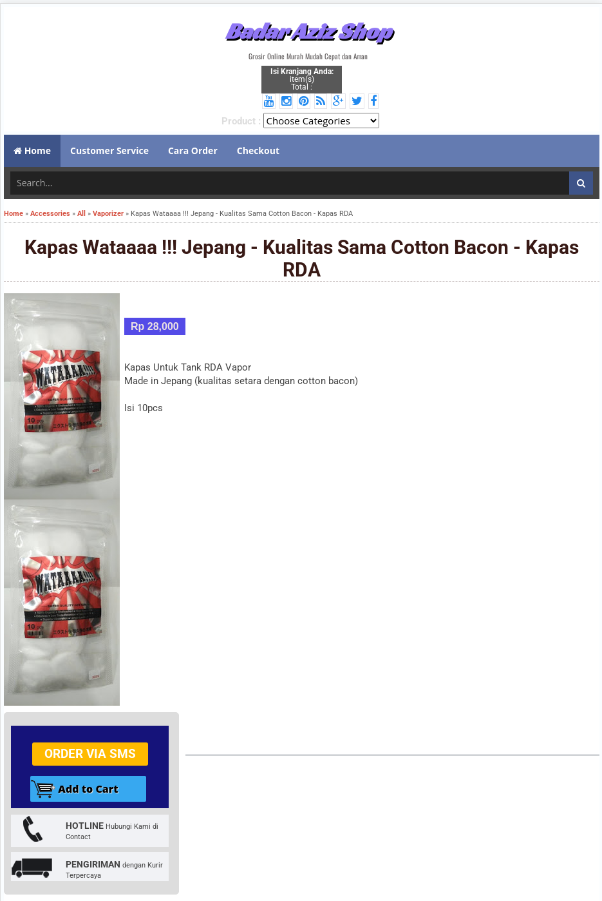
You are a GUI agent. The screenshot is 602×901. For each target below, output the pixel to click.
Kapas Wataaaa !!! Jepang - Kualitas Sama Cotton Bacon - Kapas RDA (301, 258)
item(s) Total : (302, 79)
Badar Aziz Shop (308, 31)
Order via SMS (90, 753)
